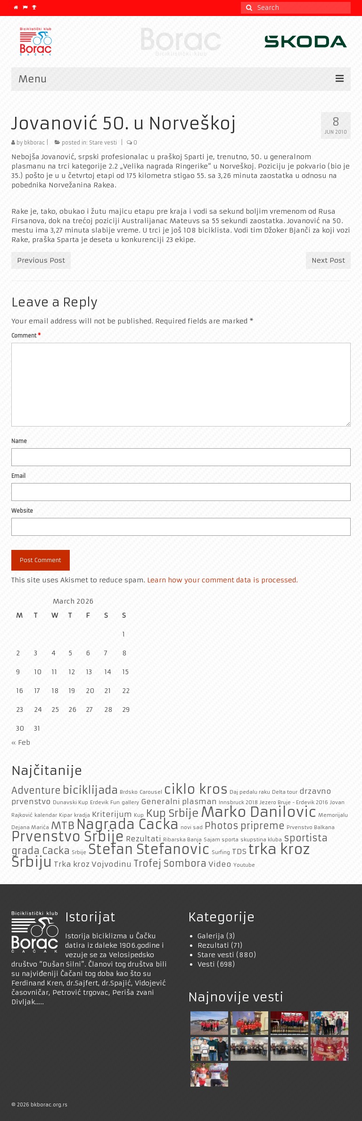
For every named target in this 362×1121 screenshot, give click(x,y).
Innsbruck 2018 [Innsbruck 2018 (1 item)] (238, 802)
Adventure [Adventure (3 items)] (36, 790)
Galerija (210, 936)
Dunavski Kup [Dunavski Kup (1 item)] (70, 802)
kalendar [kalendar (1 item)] (45, 815)
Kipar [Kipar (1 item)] (65, 815)
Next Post (328, 260)
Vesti (206, 964)
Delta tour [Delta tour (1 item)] (284, 792)
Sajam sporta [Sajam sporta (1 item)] (221, 840)
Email (18, 476)
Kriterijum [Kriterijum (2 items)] (112, 814)
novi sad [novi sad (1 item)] (192, 827)
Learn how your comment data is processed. (222, 580)
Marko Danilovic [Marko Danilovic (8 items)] (258, 812)
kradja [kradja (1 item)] (82, 815)
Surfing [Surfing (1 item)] (221, 852)
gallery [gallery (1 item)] (130, 802)
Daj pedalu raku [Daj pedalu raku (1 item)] (250, 792)
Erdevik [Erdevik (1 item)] (99, 802)
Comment (26, 335)
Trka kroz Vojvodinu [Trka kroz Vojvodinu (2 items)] (93, 864)
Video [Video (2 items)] (219, 864)
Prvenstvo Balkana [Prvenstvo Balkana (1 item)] (311, 827)
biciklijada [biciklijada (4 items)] (90, 790)
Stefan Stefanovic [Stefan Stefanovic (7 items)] (149, 849)
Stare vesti (103, 142)
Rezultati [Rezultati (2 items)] (143, 838)
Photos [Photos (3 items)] (222, 825)
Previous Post (41, 260)
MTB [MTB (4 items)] (62, 825)
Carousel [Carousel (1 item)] (151, 792)
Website (22, 511)
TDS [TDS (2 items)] (239, 851)
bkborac (34, 142)
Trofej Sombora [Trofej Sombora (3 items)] (169, 863)
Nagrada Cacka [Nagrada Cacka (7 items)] (127, 824)
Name (19, 441)
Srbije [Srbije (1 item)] (79, 852)
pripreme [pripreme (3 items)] (262, 825)
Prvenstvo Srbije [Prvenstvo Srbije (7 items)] (67, 837)
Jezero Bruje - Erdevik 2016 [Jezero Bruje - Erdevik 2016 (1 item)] (294, 802)
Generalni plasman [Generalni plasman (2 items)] (179, 801)
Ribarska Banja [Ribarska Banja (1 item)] (182, 840)
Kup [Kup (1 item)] (139, 815)
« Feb (20, 742)
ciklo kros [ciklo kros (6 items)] (196, 789)
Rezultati (213, 945)
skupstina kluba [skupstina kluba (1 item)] (261, 840)
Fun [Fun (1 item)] (115, 802)
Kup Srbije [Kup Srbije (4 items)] (172, 813)
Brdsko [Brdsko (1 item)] (129, 792)
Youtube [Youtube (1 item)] (244, 865)
